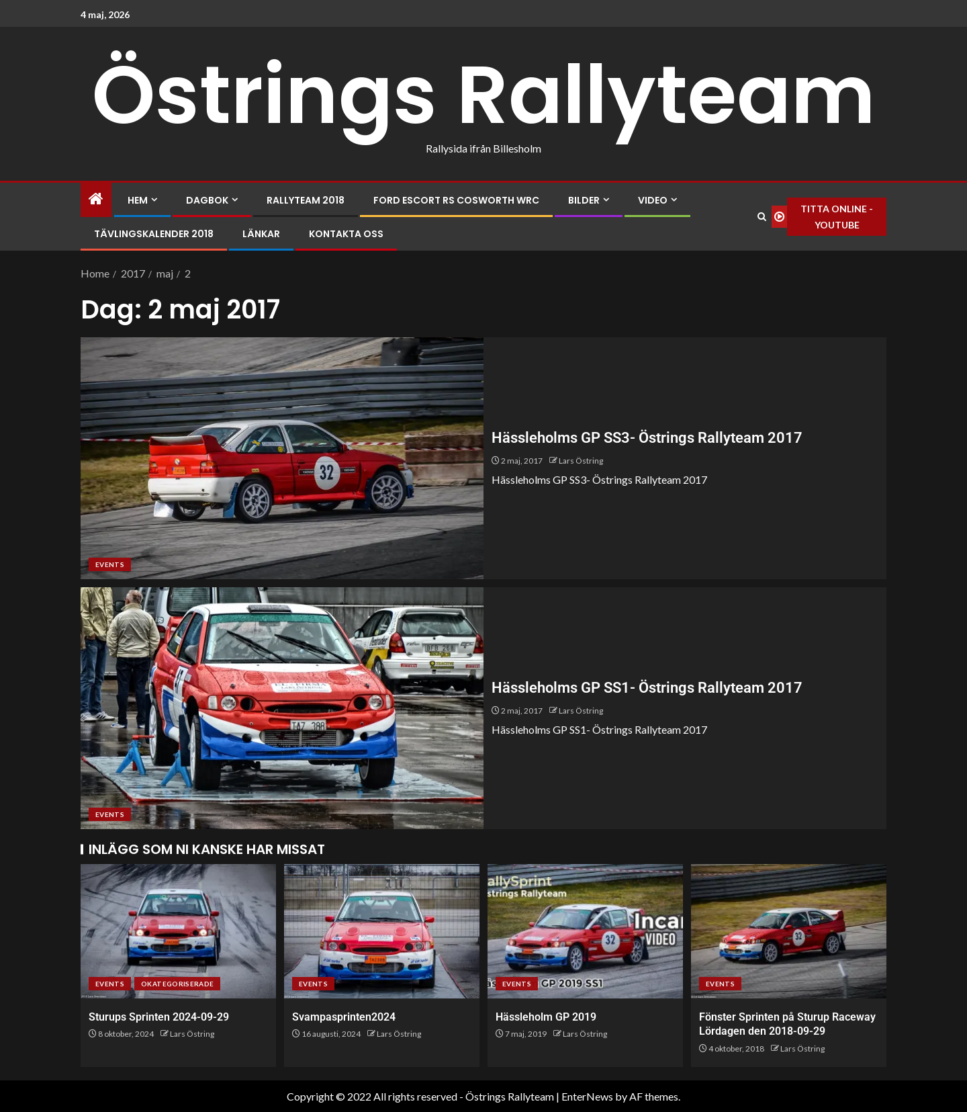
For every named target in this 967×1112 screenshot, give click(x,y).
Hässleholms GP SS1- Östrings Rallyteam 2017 (647, 687)
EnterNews (587, 1096)
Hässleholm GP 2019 (546, 1017)
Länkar (261, 234)
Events (109, 564)
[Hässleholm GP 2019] (585, 931)
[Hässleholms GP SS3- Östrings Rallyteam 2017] (282, 458)
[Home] (96, 199)
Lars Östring (581, 461)
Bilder (584, 200)
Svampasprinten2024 (344, 1017)
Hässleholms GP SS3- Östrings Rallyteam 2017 (647, 437)
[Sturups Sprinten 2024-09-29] (178, 931)
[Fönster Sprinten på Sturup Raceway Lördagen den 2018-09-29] (788, 931)
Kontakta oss (346, 234)
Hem (138, 200)
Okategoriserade (177, 984)
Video (652, 200)
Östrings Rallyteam (484, 94)
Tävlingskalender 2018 (154, 234)
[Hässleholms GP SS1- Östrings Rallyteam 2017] (282, 708)
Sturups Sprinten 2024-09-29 (159, 1017)
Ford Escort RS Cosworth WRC (456, 200)
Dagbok (207, 200)
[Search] (761, 217)
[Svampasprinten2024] (381, 931)
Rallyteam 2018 (305, 200)
